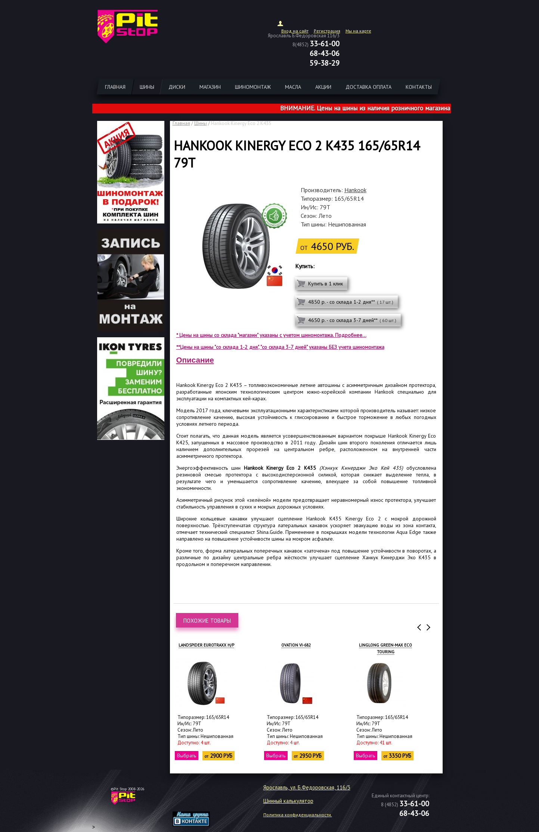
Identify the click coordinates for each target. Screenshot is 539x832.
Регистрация (327, 31)
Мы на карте (358, 31)
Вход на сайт (295, 31)
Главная (181, 123)
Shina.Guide (270, 532)
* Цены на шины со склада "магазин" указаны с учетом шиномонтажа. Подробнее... (271, 335)
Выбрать (186, 755)
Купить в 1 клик (325, 283)
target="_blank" (201, 800)
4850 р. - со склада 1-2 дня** (350, 301)
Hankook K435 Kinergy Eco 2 (343, 518)
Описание (195, 360)
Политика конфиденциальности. (297, 814)
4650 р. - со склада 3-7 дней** (352, 320)
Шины (200, 123)
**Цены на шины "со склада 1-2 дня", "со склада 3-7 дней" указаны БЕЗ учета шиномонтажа (280, 347)
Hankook (355, 190)
